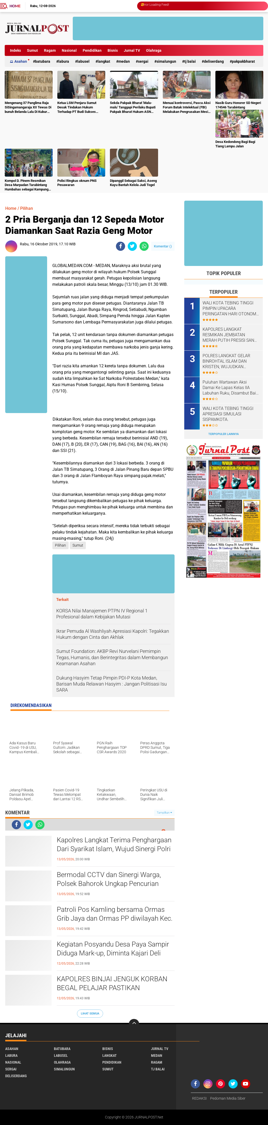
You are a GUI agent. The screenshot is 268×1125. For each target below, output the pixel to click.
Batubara (42, 61)
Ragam (50, 50)
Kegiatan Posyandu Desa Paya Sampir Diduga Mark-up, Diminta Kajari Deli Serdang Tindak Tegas (113, 953)
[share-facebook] (120, 246)
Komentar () (163, 246)
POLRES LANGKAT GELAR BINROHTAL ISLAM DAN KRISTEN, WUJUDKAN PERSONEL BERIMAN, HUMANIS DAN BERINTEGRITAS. (226, 361)
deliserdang (214, 61)
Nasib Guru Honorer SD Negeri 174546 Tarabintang (238, 105)
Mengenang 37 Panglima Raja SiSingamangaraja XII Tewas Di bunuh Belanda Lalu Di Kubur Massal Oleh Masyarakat (28, 107)
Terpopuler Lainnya (223, 434)
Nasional (69, 50)
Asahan (20, 61)
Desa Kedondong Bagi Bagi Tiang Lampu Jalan (235, 144)
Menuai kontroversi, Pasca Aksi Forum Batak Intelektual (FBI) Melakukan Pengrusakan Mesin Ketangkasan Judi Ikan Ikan (186, 107)
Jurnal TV (132, 50)
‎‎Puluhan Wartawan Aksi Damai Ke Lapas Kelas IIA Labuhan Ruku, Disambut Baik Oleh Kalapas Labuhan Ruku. (230, 388)
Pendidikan (92, 50)
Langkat (104, 61)
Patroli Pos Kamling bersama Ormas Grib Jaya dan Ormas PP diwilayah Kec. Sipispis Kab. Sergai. (114, 918)
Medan (124, 61)
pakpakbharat (243, 61)
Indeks (15, 50)
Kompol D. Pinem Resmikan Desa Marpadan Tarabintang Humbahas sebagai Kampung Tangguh (26, 185)
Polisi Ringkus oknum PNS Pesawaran (77, 183)
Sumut (32, 50)
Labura (63, 61)
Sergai (143, 61)
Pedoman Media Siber (227, 1098)
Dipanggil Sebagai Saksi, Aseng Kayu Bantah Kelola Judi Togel (133, 183)
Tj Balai (190, 61)
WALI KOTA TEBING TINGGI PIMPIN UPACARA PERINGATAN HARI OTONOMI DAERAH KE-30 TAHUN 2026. (230, 308)
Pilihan (26, 208)
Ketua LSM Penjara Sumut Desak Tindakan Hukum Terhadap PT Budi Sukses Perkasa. (76, 107)
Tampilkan (164, 812)
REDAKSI (199, 1098)
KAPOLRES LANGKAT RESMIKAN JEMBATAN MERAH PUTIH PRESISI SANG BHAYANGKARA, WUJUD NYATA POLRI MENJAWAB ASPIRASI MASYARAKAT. (230, 335)
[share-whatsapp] (144, 246)
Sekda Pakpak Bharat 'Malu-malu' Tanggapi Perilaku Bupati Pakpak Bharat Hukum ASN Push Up (132, 107)
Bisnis (113, 50)
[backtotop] (134, 1024)
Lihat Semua (90, 1013)
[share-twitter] (132, 246)
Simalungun (166, 61)
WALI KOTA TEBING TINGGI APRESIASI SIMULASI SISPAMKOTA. (228, 414)
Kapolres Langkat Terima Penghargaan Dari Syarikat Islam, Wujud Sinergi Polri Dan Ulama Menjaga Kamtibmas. (114, 849)
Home (14, 6)
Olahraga (153, 50)
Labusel (83, 61)
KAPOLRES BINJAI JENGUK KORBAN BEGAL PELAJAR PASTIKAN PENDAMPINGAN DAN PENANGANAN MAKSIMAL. (113, 988)
